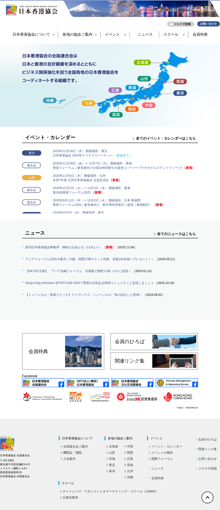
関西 (130, 452)
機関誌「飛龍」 (74, 452)
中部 (130, 446)
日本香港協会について (33, 34)
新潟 (112, 471)
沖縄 (130, 477)
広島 (130, 458)
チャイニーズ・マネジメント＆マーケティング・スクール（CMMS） (110, 491)
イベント (115, 34)
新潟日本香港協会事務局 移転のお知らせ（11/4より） (63, 247)
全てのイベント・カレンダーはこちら (166, 138)
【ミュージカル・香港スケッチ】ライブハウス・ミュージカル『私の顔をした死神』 (83, 294)
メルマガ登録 (207, 468)
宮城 (112, 458)
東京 (112, 465)
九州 (130, 471)
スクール (174, 34)
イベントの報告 (162, 452)
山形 (112, 452)
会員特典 (200, 34)
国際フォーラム (162, 458)
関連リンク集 (155, 361)
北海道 (113, 446)
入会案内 (69, 458)
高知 (130, 465)
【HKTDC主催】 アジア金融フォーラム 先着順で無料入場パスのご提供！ (78, 271)
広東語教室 (70, 497)
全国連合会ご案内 (75, 446)
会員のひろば (155, 341)
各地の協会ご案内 (79, 34)
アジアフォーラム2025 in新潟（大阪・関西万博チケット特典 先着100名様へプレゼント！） (89, 259)
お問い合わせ (207, 458)
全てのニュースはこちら (176, 234)
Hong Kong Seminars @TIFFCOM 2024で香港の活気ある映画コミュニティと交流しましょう (89, 283)
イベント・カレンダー (166, 446)
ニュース (145, 34)
